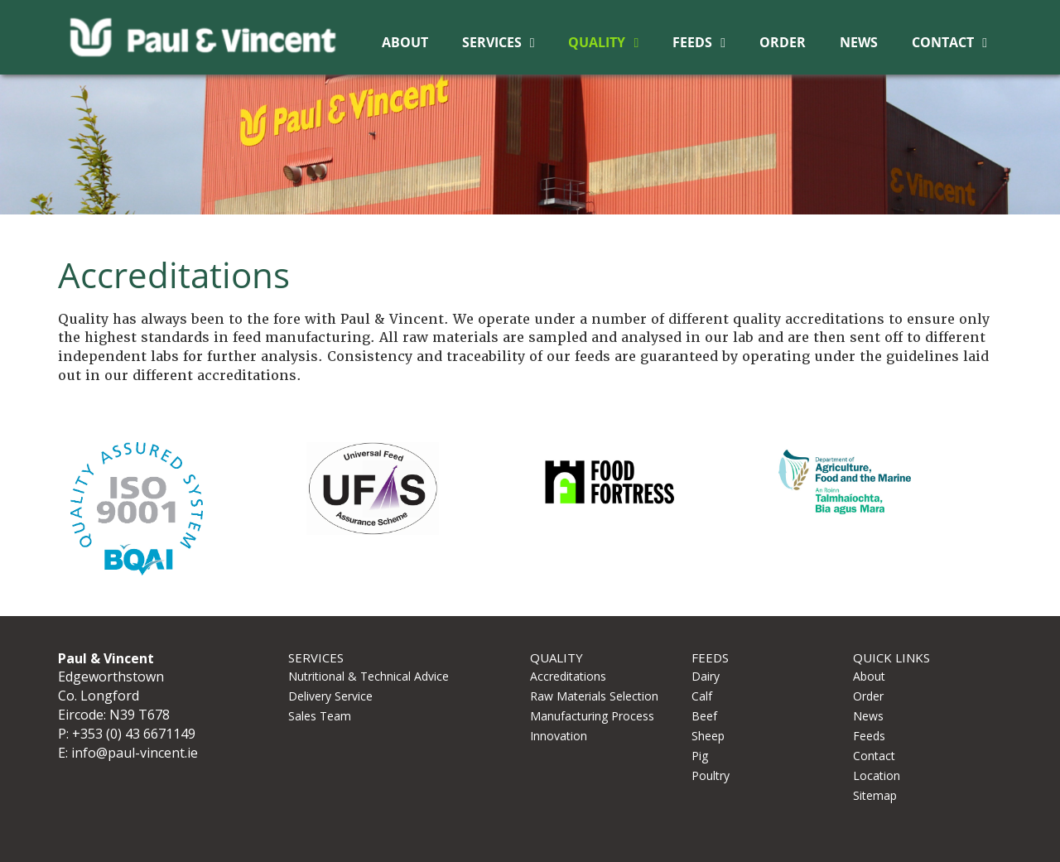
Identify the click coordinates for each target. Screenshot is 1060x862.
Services (492, 42)
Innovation (558, 736)
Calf (701, 696)
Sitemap (875, 795)
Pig (699, 755)
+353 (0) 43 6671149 (133, 734)
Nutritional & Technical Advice (368, 676)
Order (782, 42)
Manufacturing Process (592, 716)
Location (876, 775)
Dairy (705, 676)
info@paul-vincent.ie (134, 753)
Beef (704, 716)
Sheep (708, 736)
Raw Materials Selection (594, 696)
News (859, 42)
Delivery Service (330, 696)
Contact (943, 42)
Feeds (692, 42)
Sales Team (319, 716)
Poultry (710, 775)
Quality (596, 42)
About (405, 42)
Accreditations (568, 676)
